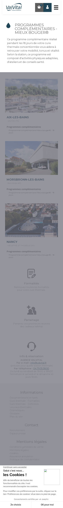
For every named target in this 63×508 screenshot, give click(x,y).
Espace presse (18, 433)
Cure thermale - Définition (24, 404)
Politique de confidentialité (25, 459)
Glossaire (15, 413)
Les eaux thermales (20, 407)
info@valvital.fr (38, 362)
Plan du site (16, 416)
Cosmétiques (17, 410)
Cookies (14, 453)
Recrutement (17, 430)
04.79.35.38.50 (41, 368)
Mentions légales (19, 450)
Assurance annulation (21, 456)
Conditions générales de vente (26, 447)
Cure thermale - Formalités (25, 400)
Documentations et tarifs (24, 397)
